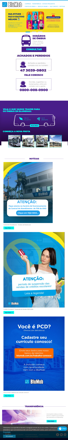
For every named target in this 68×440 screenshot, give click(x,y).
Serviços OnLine (43, 6)
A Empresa (28, 3)
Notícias (62, 6)
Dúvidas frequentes (48, 3)
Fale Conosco (54, 6)
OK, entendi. (9, 436)
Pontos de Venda (31, 6)
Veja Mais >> (9, 228)
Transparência (36, 3)
